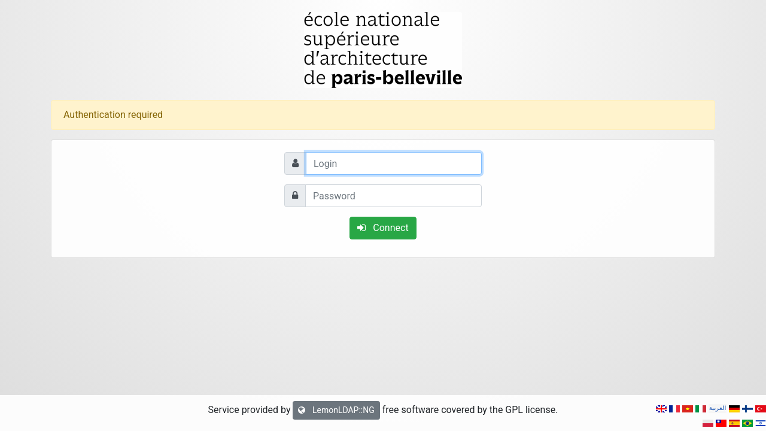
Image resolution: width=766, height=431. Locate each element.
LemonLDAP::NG (336, 410)
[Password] (393, 195)
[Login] (394, 163)
